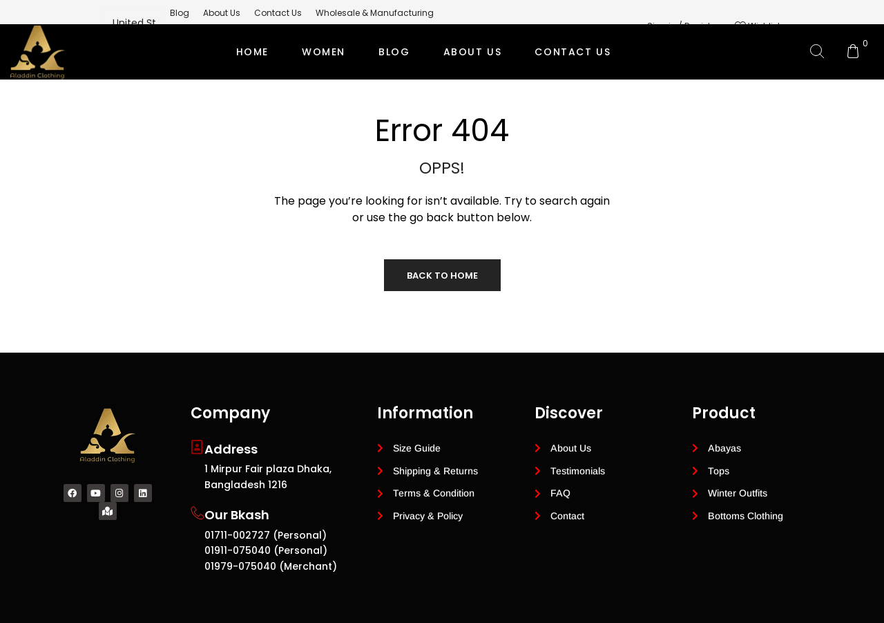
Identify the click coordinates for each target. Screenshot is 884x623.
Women (323, 52)
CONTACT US (573, 52)
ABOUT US (472, 52)
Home (252, 52)
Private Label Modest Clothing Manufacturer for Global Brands (439, 107)
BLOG (394, 52)
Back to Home (442, 275)
